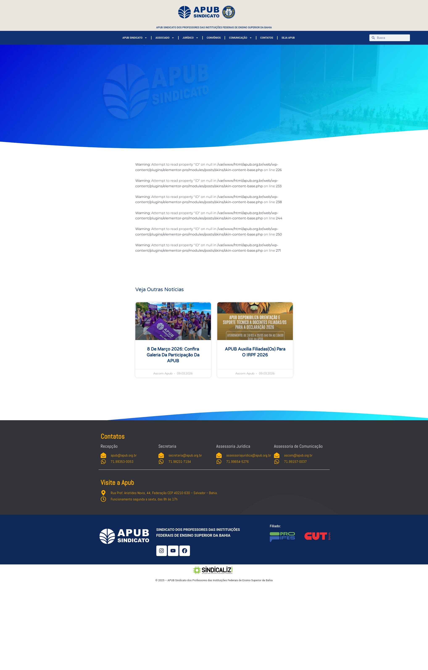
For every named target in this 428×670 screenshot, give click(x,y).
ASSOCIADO (164, 37)
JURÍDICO (190, 37)
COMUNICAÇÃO (240, 37)
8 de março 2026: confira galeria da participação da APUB (173, 355)
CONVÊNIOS (214, 37)
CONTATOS (266, 37)
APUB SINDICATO (134, 37)
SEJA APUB (288, 37)
